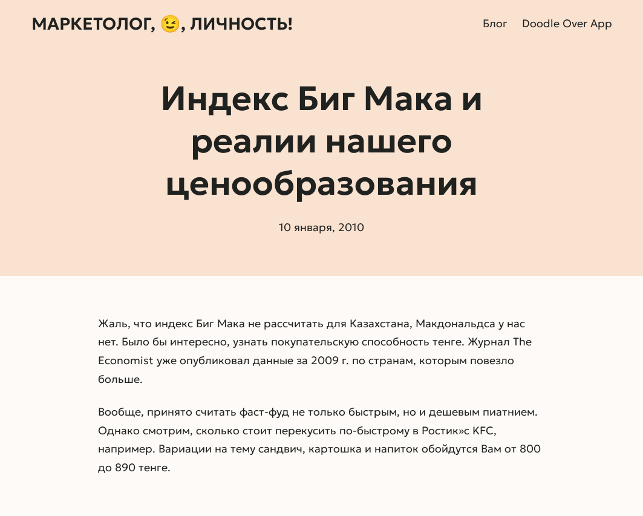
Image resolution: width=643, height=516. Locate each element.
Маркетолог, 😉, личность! (162, 23)
